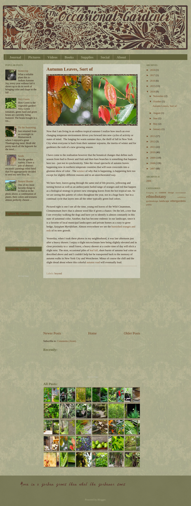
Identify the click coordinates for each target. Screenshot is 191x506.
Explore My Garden (17, 213)
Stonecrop (23, 70)
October (157, 101)
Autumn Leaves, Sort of (69, 69)
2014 (153, 91)
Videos (53, 57)
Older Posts (132, 333)
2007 (153, 168)
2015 (153, 86)
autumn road (94, 262)
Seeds (21, 156)
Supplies (87, 57)
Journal (15, 57)
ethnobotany (156, 196)
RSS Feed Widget (92, 377)
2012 (153, 141)
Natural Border (25, 181)
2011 (153, 147)
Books (69, 57)
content (162, 192)
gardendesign (152, 201)
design (171, 192)
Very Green (24, 99)
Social (105, 57)
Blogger (101, 499)
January (157, 129)
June (155, 118)
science (81, 171)
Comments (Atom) (66, 341)
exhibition (181, 197)
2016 (153, 80)
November (158, 96)
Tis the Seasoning (27, 127)
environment (181, 193)
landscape (164, 201)
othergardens (178, 200)
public (149, 204)
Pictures (34, 57)
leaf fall (94, 250)
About (121, 57)
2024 (153, 70)
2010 (153, 152)
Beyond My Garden (17, 248)
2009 (153, 157)
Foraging (149, 193)
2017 (153, 75)
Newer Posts (52, 333)
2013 (153, 136)
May (155, 123)
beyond (58, 273)
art (156, 193)
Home (92, 333)
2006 (148, 180)
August (157, 113)
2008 (153, 163)
